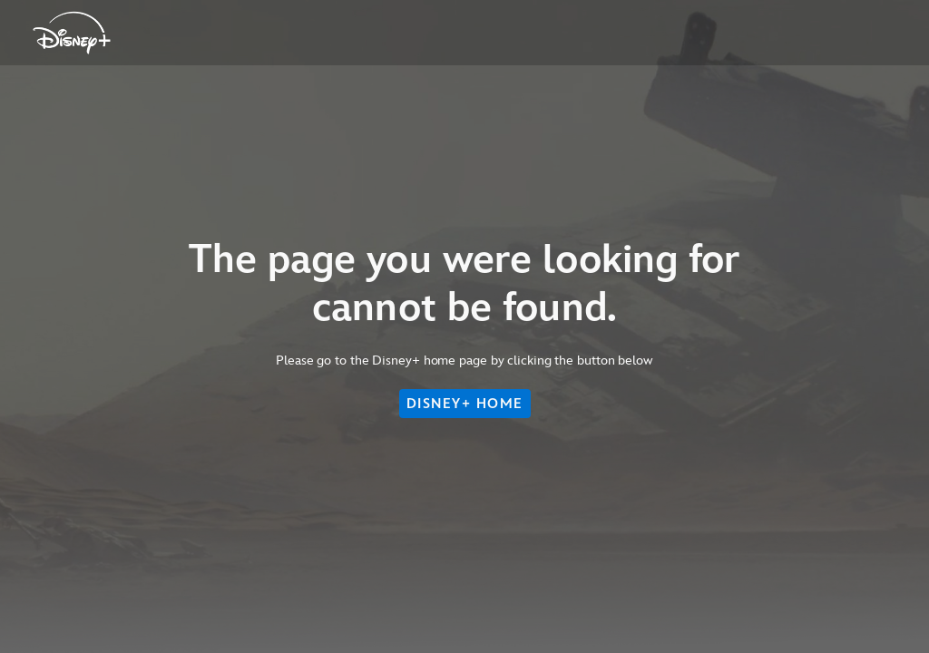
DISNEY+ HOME (464, 403)
